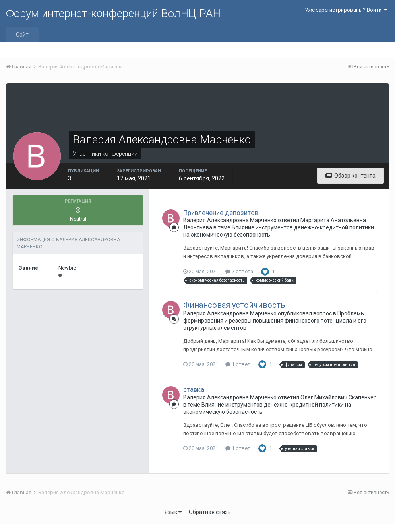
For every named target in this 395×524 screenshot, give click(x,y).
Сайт (22, 34)
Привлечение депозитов (220, 213)
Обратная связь (210, 512)
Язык (173, 512)
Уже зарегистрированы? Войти (346, 10)
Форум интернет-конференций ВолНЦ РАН (113, 13)
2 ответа (239, 271)
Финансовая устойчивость (234, 305)
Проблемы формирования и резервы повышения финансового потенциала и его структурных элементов (274, 320)
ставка (193, 389)
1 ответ (237, 364)
